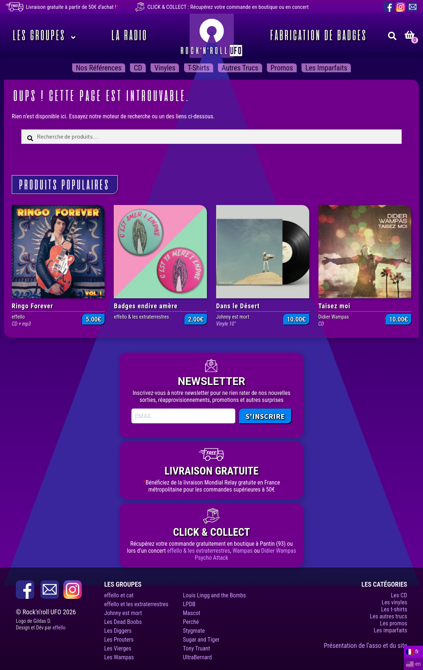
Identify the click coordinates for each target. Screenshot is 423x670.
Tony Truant (196, 648)
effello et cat (119, 595)
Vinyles (164, 67)
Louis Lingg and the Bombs (214, 595)
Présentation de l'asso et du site (365, 645)
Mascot (191, 613)
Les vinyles (394, 602)
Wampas (243, 550)
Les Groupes (37, 35)
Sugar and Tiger (201, 639)
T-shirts (198, 67)
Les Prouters (119, 639)
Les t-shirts (394, 609)
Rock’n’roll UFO (211, 36)
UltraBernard (197, 657)
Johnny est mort (123, 613)
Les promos (393, 623)
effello (59, 628)
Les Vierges (117, 648)
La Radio (128, 35)
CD (138, 67)
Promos (282, 67)
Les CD (399, 595)
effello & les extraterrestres (198, 550)
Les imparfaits (326, 67)
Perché (191, 621)
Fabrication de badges (317, 35)
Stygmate (194, 630)
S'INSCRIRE (265, 416)
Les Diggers (117, 630)
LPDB (189, 604)
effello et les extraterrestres (136, 604)
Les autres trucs (388, 616)
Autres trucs (240, 67)
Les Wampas (119, 657)
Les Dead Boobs (123, 621)
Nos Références (98, 67)
